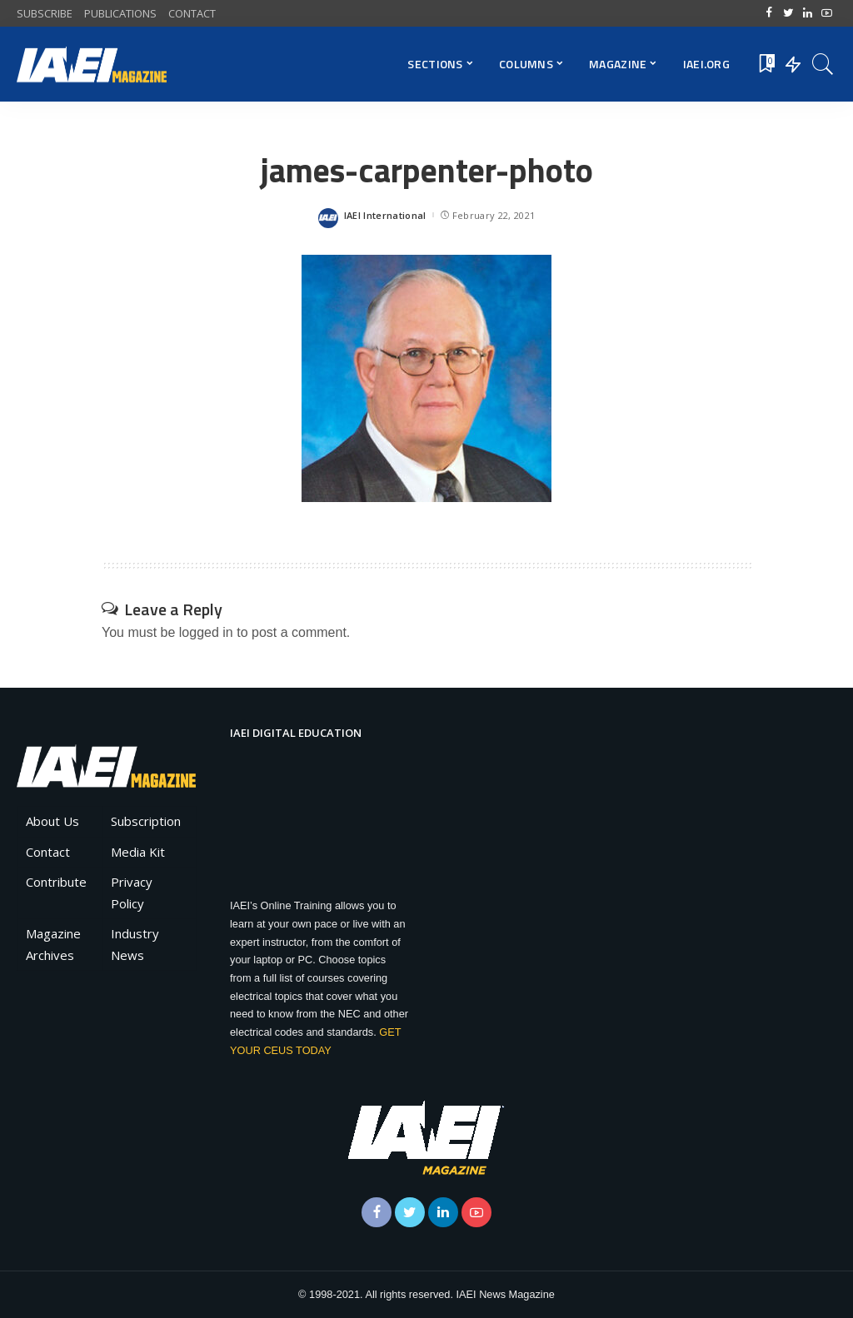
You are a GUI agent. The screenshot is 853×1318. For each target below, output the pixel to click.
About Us (52, 821)
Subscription (146, 821)
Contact (48, 851)
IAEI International (385, 215)
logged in (206, 632)
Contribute (56, 881)
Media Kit (138, 851)
